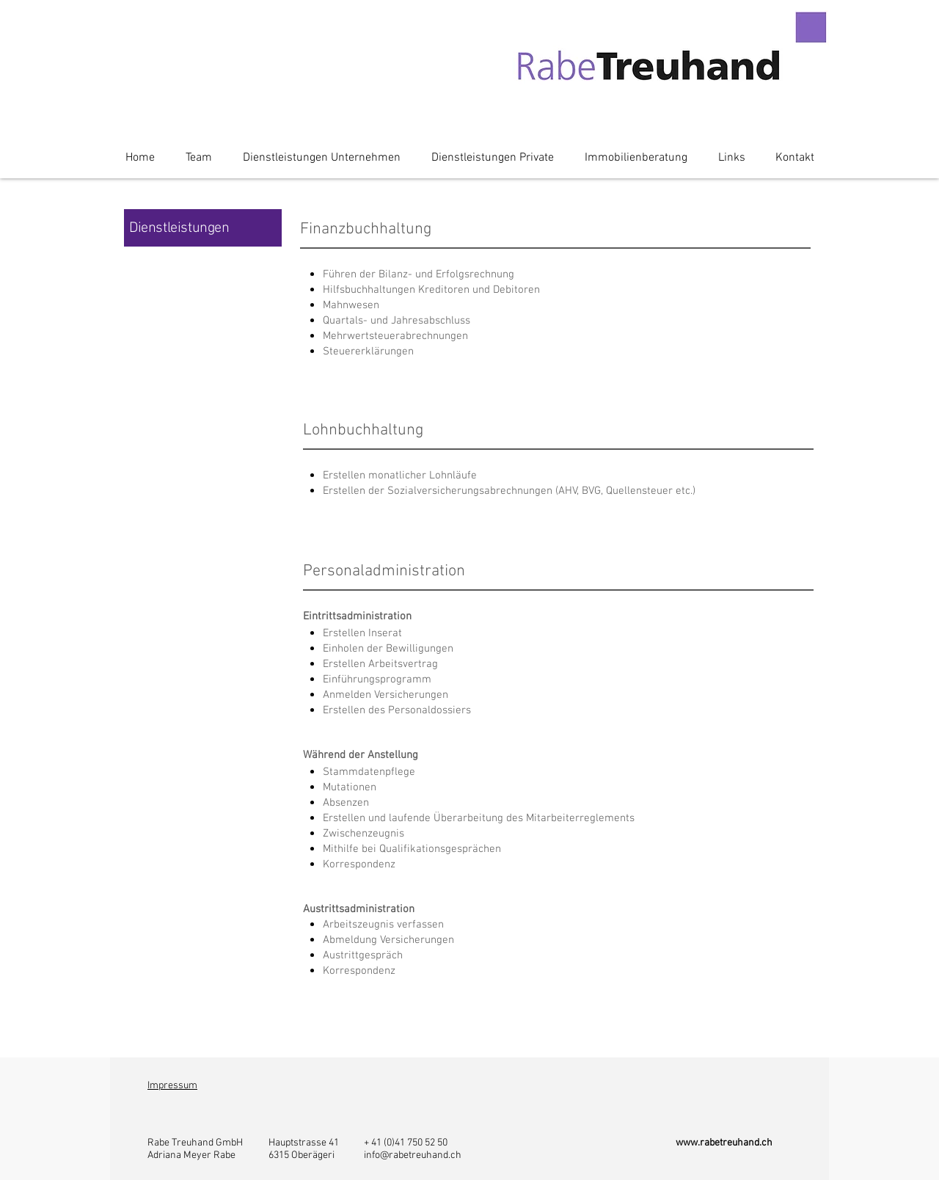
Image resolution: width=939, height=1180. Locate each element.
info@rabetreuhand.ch (412, 1155)
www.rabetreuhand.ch (724, 1143)
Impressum (172, 1085)
